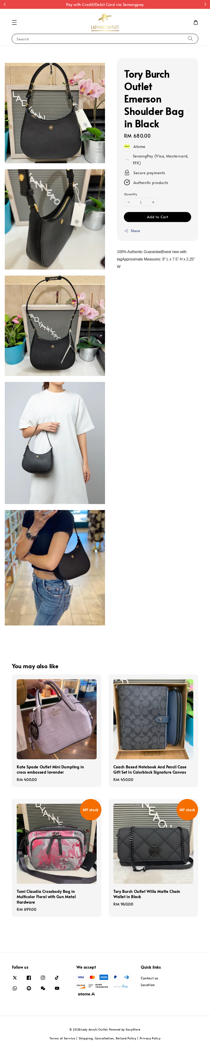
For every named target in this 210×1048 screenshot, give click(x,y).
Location (148, 985)
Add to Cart (157, 216)
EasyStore (133, 1029)
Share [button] (132, 230)
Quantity (130, 194)
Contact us (149, 978)
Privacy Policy (150, 1038)
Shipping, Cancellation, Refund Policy (107, 1038)
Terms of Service (62, 1038)
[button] (14, 22)
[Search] (190, 38)
